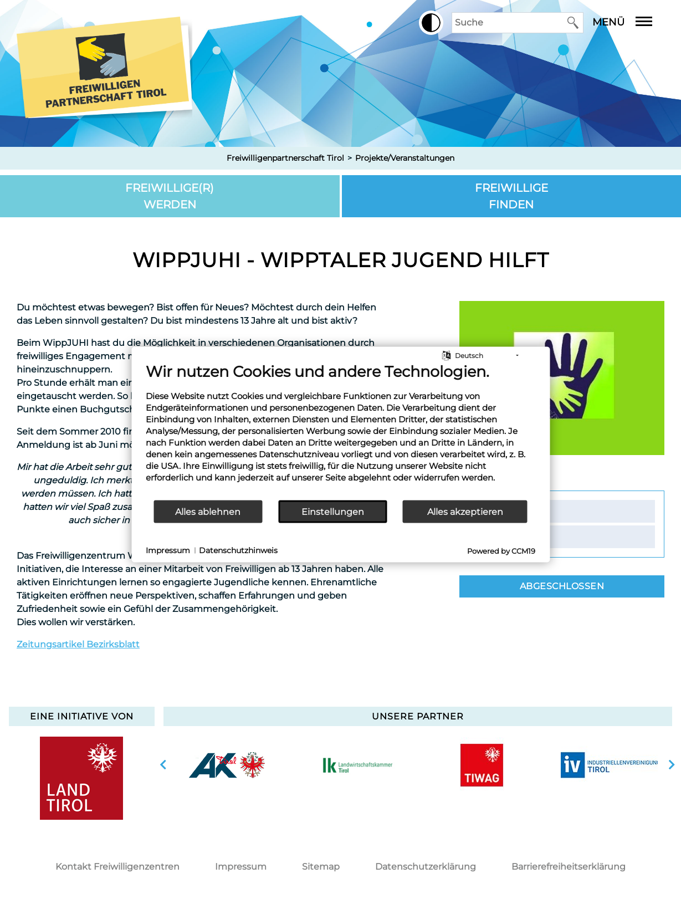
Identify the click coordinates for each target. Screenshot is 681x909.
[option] (227, 765)
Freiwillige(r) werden (169, 196)
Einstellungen (332, 511)
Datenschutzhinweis (238, 550)
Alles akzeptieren (465, 511)
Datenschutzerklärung (425, 866)
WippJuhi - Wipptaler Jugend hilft (340, 260)
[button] (431, 23)
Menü (630, 22)
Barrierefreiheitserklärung (568, 866)
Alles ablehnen (207, 511)
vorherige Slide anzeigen (163, 764)
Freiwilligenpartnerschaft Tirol (285, 158)
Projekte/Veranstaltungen (404, 158)
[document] (340, 431)
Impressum (241, 866)
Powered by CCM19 (501, 551)
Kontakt (510, 511)
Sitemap (321, 866)
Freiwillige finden (511, 196)
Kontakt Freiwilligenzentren (117, 866)
